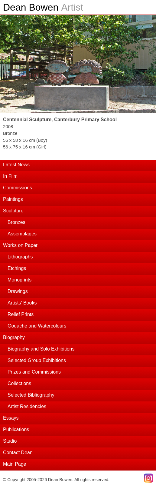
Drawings (18, 291)
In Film (10, 176)
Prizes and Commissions (34, 371)
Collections (19, 383)
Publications (16, 429)
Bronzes (16, 222)
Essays (11, 418)
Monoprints (19, 279)
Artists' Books (22, 302)
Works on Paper (20, 245)
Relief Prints (21, 314)
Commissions (17, 187)
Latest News (16, 164)
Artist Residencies (27, 406)
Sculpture (13, 210)
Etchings (17, 268)
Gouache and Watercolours (37, 325)
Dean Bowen (43, 7)
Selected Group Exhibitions (37, 360)
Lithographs (20, 256)
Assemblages (22, 233)
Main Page (14, 464)
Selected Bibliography (31, 395)
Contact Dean (18, 452)
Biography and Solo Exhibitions (41, 348)
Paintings (13, 199)
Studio (10, 441)
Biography (14, 337)
